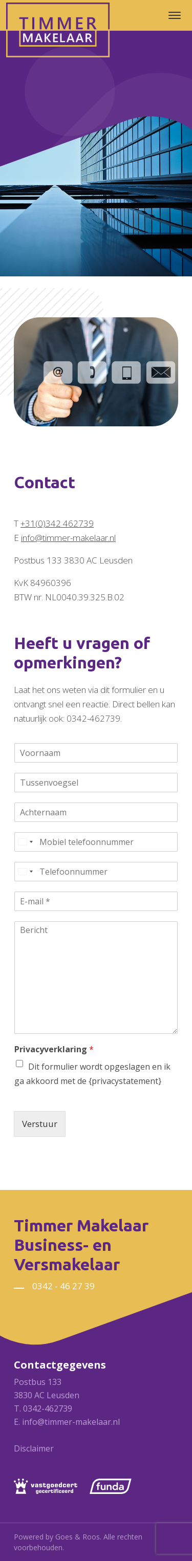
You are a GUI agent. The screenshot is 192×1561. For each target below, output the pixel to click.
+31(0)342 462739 (57, 523)
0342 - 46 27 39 (63, 1286)
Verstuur (39, 1124)
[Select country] (25, 842)
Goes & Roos (77, 1537)
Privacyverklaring (54, 1049)
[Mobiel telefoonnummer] (96, 842)
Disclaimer (34, 1448)
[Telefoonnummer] (96, 871)
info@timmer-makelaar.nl (68, 538)
